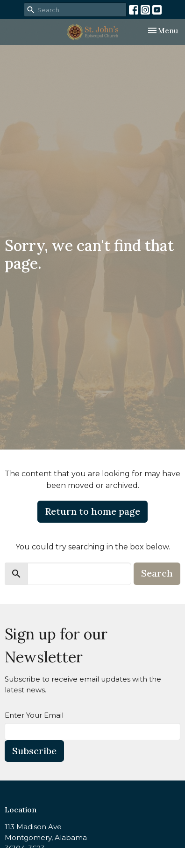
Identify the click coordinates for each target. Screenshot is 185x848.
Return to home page (92, 511)
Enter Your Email (34, 715)
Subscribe (34, 751)
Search (157, 573)
